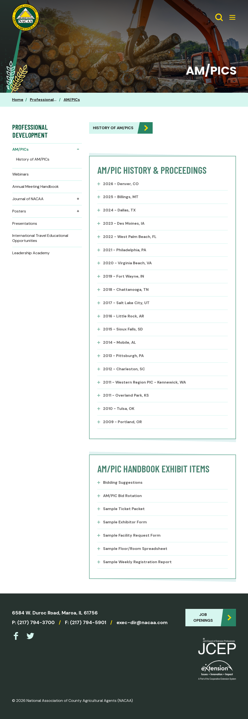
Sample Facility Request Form (132, 545)
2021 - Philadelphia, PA (124, 259)
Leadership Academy (31, 252)
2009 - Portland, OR (122, 431)
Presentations (24, 223)
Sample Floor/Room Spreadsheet (135, 558)
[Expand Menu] (230, 17)
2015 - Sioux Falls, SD (123, 339)
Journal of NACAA (47, 199)
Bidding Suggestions (123, 492)
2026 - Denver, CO (121, 193)
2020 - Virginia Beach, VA (127, 272)
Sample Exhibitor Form (125, 532)
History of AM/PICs (113, 127)
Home (17, 99)
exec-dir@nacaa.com (142, 622)
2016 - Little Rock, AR (123, 325)
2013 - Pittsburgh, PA (123, 365)
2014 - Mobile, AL (119, 352)
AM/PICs (72, 99)
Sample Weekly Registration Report (137, 571)
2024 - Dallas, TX (119, 220)
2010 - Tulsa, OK (118, 418)
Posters (47, 211)
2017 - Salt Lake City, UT (126, 312)
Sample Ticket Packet (124, 518)
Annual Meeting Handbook (35, 186)
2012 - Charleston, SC (124, 378)
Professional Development (55, 99)
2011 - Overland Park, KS (126, 405)
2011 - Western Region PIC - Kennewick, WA (144, 392)
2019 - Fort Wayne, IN (123, 286)
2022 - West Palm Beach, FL (130, 246)
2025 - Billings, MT (120, 206)
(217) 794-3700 (36, 622)
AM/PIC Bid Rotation (122, 505)
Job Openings (203, 617)
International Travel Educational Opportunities (40, 238)
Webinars (20, 174)
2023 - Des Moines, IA (123, 233)
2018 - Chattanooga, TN (126, 299)
